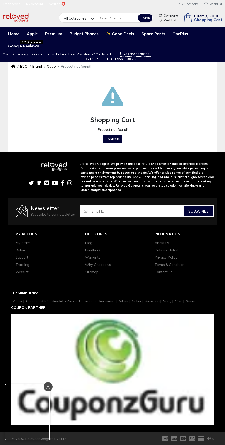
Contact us (163, 271)
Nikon (123, 301)
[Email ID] (137, 211)
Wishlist (22, 271)
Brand (37, 66)
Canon (31, 301)
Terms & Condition (169, 264)
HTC (44, 301)
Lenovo (89, 301)
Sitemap (91, 271)
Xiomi (190, 301)
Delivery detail (166, 250)
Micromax (107, 301)
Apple (17, 301)
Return (20, 250)
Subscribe (198, 211)
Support (21, 257)
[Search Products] (116, 18)
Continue (112, 139)
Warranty (93, 257)
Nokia (136, 301)
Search (145, 18)
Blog (88, 242)
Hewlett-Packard (65, 301)
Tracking (22, 264)
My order (22, 242)
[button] (202, 17)
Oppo (51, 66)
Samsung (152, 301)
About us (162, 242)
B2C (23, 66)
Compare (189, 4)
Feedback (93, 250)
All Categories (75, 18)
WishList (213, 4)
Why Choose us (98, 264)
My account (27, 234)
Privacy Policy (166, 257)
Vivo (178, 301)
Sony (167, 301)
